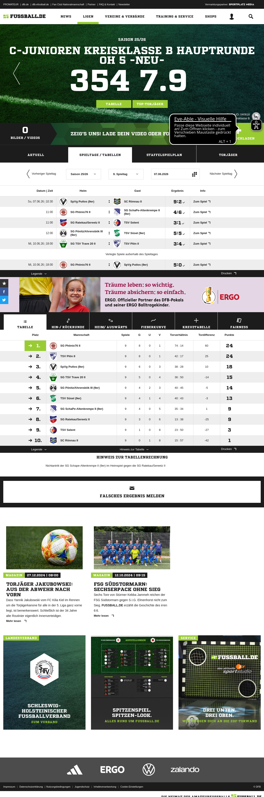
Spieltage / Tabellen (100, 154)
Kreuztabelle (196, 323)
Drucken (228, 273)
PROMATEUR (10, 4)
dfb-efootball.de (40, 4)
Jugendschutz (82, 786)
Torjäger (228, 154)
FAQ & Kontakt (107, 4)
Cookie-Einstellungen (131, 786)
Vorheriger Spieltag (40, 174)
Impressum (9, 786)
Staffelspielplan (164, 154)
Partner (92, 4)
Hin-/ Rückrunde (68, 323)
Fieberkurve (153, 323)
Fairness (239, 323)
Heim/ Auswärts (111, 323)
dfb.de (25, 4)
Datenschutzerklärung (31, 786)
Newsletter (124, 4)
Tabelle (114, 104)
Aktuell (35, 154)
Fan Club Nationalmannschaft (68, 4)
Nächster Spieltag (224, 174)
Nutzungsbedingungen (58, 786)
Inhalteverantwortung (105, 786)
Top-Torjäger (150, 104)
